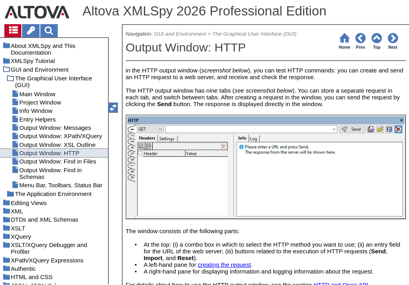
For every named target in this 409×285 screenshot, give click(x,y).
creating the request (224, 264)
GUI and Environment (180, 34)
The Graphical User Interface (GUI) (254, 34)
